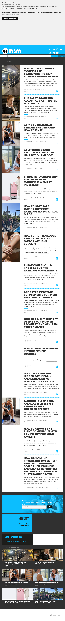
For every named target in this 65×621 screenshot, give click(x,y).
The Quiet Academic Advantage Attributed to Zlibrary (40, 101)
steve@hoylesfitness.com (54, 614)
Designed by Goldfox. (55, 615)
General (26, 91)
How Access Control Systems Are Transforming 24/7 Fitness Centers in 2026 (41, 72)
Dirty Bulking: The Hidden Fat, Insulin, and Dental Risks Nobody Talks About (39, 377)
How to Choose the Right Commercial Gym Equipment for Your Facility (40, 432)
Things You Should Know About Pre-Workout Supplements (40, 268)
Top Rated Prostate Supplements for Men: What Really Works (40, 295)
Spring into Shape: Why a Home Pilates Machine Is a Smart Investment (41, 180)
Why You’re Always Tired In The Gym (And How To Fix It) (39, 127)
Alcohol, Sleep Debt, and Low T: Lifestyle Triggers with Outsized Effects (39, 405)
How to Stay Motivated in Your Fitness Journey (41, 351)
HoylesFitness (42, 89)
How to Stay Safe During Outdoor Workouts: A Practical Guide (41, 210)
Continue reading (48, 85)
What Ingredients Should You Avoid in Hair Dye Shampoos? (39, 152)
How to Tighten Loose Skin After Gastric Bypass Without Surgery (40, 239)
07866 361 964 (41, 614)
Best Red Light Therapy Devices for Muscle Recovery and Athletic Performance (41, 323)
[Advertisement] (32, 31)
